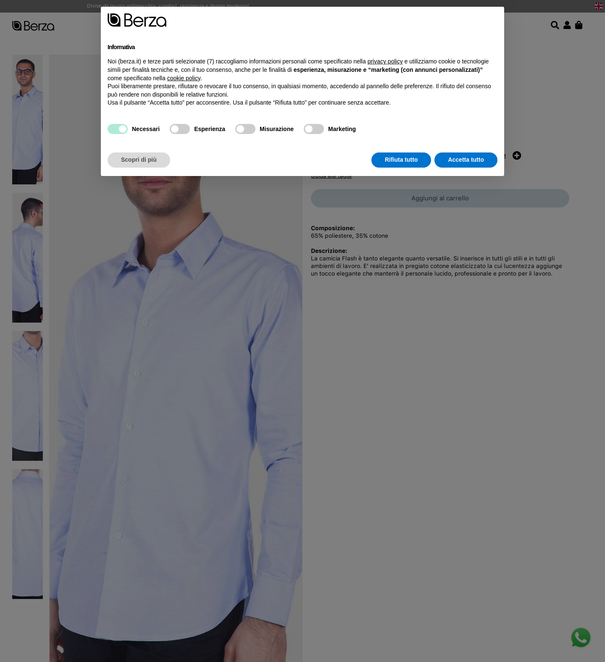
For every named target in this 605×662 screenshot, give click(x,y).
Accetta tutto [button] (466, 159)
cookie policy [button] (183, 78)
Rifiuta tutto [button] (401, 159)
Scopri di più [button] (139, 159)
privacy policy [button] (385, 61)
